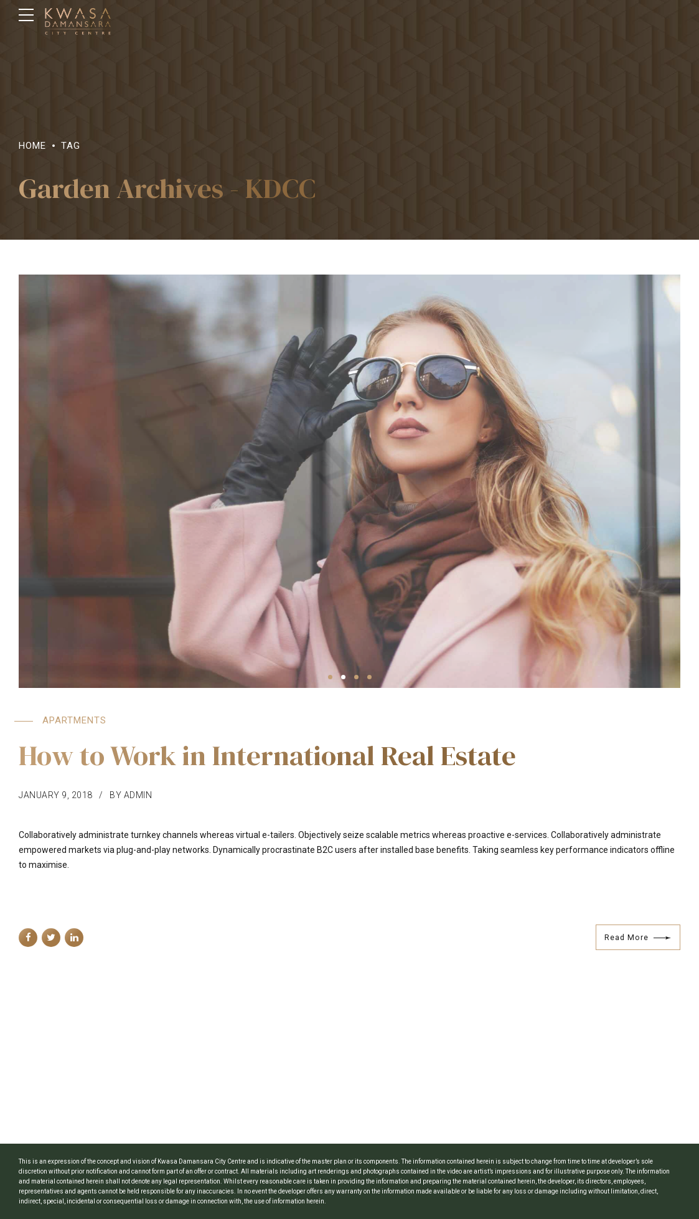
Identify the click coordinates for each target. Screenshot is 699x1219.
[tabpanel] (349, 481)
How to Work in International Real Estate (267, 755)
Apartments (74, 720)
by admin (131, 795)
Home (32, 145)
